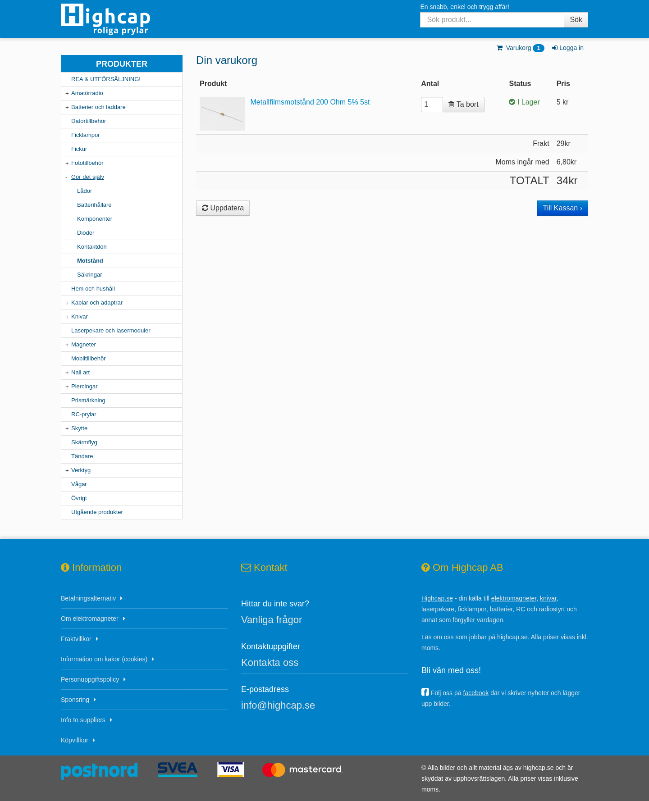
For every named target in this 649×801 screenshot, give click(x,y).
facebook (476, 692)
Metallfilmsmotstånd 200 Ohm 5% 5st (310, 102)
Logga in (567, 47)
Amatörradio (87, 93)
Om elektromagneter (90, 618)
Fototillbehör (87, 162)
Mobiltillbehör (88, 358)
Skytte (79, 428)
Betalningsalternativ (88, 598)
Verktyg (81, 470)
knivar (548, 598)
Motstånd (90, 260)
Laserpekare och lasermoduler (111, 330)
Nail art (80, 372)
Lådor (84, 190)
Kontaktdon (92, 246)
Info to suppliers (83, 720)
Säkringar (89, 274)
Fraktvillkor (76, 638)
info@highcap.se (278, 705)
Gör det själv (87, 176)
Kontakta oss (269, 662)
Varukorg (519, 47)
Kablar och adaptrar (97, 302)
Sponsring (75, 699)
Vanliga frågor (271, 619)
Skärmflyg (84, 442)
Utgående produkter (97, 512)
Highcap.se (437, 598)
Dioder (85, 232)
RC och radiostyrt (540, 609)
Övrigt (79, 498)
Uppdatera (223, 208)
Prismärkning (88, 400)
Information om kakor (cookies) (104, 659)
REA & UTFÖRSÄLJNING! (106, 79)
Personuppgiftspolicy (90, 679)
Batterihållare (94, 204)
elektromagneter (513, 598)
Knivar (79, 316)
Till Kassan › (562, 208)
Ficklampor (85, 135)
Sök (576, 19)
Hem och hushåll (93, 288)
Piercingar (84, 386)
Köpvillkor (74, 740)
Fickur (79, 149)
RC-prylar (83, 414)
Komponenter (94, 218)
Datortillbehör (88, 121)
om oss (443, 637)
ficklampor (472, 609)
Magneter (83, 344)
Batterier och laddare (98, 107)
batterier (501, 609)
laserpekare (437, 609)
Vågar (79, 484)
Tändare (82, 456)
